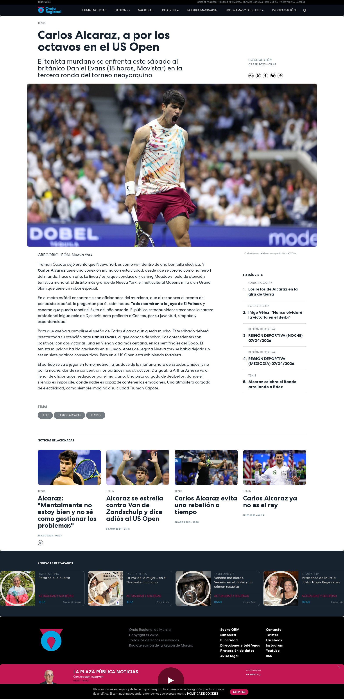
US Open (96, 415)
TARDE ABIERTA (49, 574)
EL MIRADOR (310, 574)
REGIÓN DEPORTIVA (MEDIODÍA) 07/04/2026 (271, 361)
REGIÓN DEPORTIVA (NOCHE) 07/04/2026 (275, 338)
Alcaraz (300, 2)
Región (120, 10)
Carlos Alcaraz (69, 415)
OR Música (253, 674)
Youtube (273, 650)
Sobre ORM (230, 629)
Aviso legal (229, 656)
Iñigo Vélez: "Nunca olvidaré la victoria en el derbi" (275, 315)
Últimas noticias (93, 10)
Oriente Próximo (207, 2)
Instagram (274, 645)
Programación (284, 10)
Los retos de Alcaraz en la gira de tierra (273, 292)
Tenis (41, 23)
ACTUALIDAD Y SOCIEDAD (56, 596)
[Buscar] (303, 10)
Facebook (274, 640)
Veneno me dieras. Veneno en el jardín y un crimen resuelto (233, 582)
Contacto (273, 629)
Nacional (145, 10)
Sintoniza (228, 635)
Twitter (272, 635)
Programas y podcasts (243, 10)
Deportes (169, 10)
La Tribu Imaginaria (202, 10)
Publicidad (229, 640)
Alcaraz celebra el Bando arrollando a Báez (272, 384)
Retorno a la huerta (54, 578)
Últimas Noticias (253, 2)
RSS (269, 656)
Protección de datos (237, 650)
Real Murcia (271, 2)
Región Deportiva (261, 329)
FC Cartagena (258, 306)
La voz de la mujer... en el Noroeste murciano (146, 580)
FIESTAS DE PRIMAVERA (230, 2)
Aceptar (239, 692)
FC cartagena (287, 2)
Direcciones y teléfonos (240, 645)
